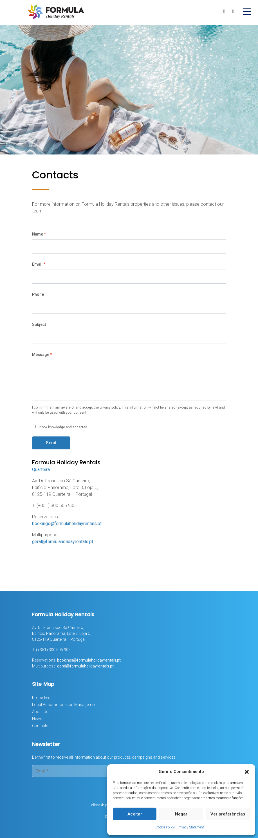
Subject (39, 324)
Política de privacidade (105, 805)
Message (42, 354)
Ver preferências (227, 814)
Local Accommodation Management (65, 704)
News (37, 718)
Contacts (40, 725)
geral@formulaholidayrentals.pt (62, 541)
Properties (41, 697)
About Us (40, 711)
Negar (181, 814)
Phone (38, 294)
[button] (247, 771)
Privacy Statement (191, 827)
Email (38, 264)
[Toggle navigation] (247, 11)
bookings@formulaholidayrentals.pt (67, 523)
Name (39, 234)
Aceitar (134, 814)
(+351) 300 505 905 (53, 649)
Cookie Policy (165, 827)
